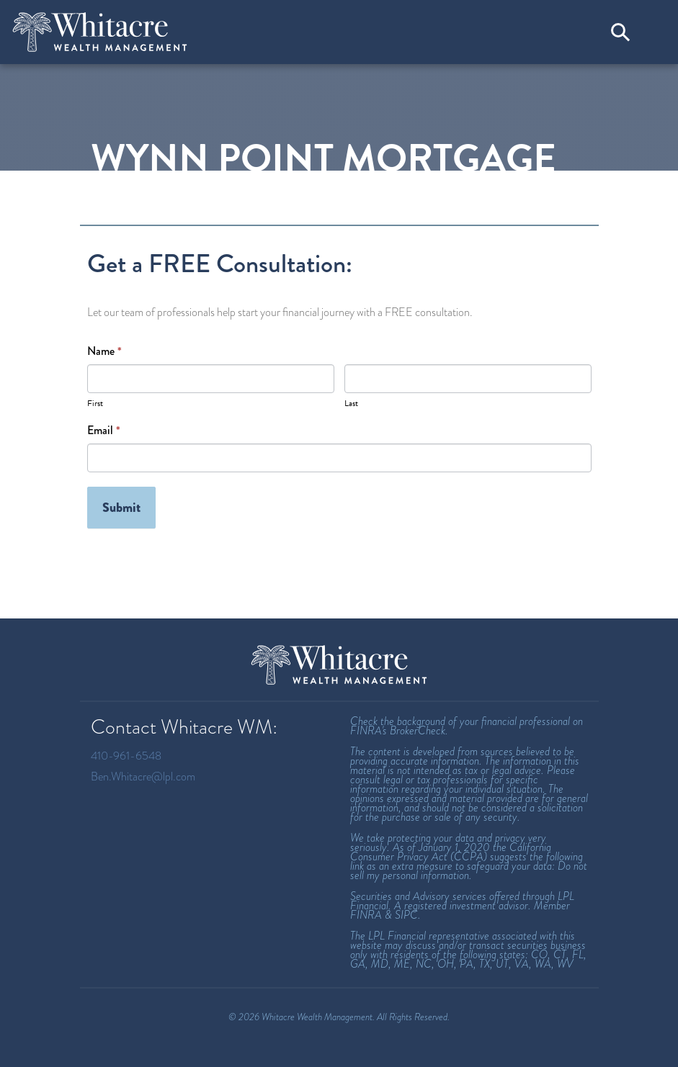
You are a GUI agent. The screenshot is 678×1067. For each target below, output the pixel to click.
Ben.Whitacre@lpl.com (143, 776)
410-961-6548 (126, 755)
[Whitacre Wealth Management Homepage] (339, 665)
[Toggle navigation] (653, 31)
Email (103, 430)
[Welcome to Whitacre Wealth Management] (100, 32)
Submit (121, 507)
